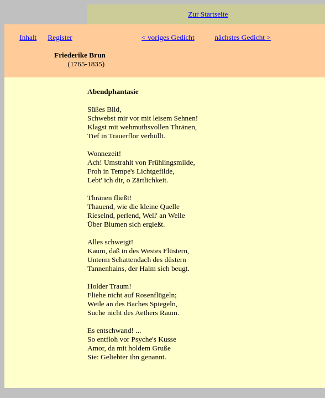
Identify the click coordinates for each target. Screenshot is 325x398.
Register (60, 37)
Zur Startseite (208, 14)
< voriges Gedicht (168, 37)
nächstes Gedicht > (242, 37)
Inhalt (27, 37)
